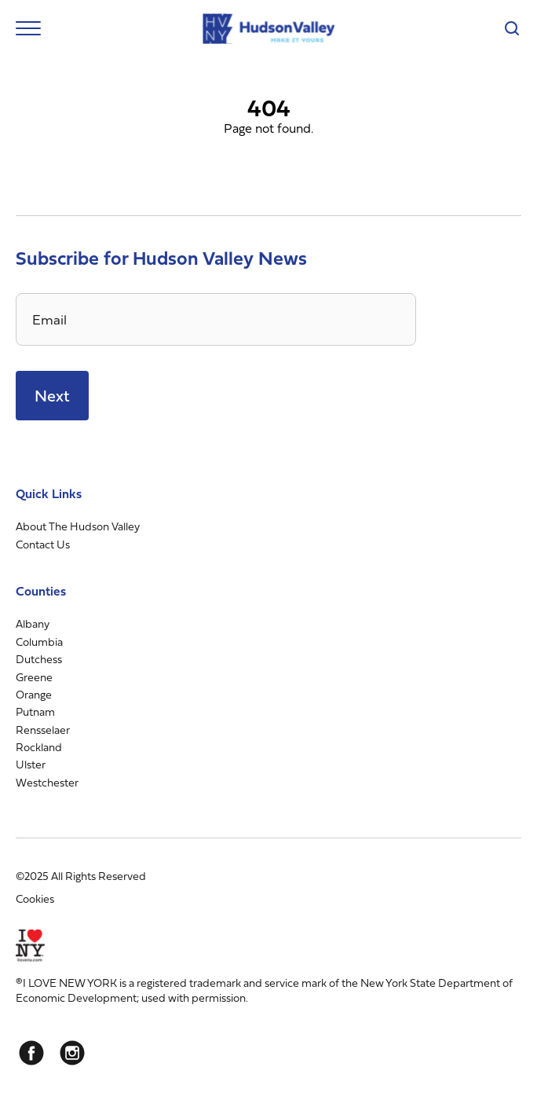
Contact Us (43, 544)
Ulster (31, 764)
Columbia (39, 641)
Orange (34, 694)
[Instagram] (72, 1053)
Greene (34, 677)
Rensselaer (43, 729)
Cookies (35, 898)
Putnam (35, 711)
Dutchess (39, 659)
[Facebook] (31, 1053)
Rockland (39, 747)
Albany (32, 623)
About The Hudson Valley (78, 526)
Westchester (47, 782)
